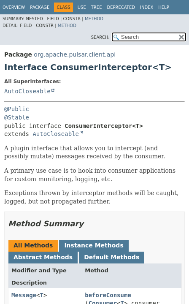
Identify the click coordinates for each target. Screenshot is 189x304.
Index (146, 7)
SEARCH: (100, 37)
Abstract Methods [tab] (43, 257)
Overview (14, 7)
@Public (16, 109)
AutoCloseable (27, 91)
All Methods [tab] (33, 245)
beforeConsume (108, 295)
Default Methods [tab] (111, 257)
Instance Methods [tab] (93, 245)
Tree (96, 7)
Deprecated (121, 7)
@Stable (16, 117)
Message (23, 295)
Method (94, 18)
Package (39, 7)
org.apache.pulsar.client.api (75, 54)
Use (82, 7)
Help (163, 7)
